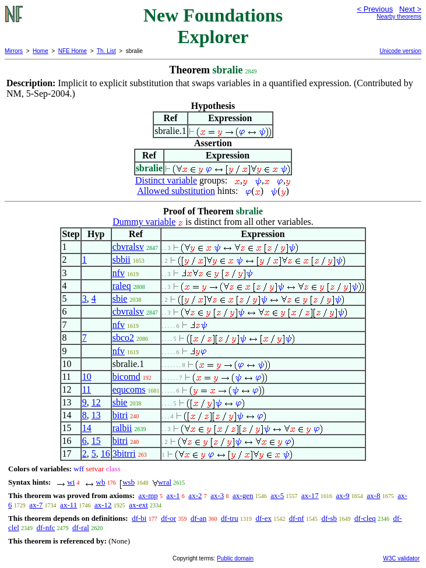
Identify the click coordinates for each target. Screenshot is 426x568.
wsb (128, 482)
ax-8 (373, 495)
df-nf (296, 518)
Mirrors (14, 51)
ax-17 (310, 495)
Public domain (235, 558)
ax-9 (342, 495)
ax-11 (68, 504)
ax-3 (217, 495)
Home (40, 51)
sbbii (121, 259)
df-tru (229, 518)
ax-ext (138, 504)
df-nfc (46, 527)
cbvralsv (128, 247)
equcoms (129, 389)
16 (105, 453)
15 (96, 441)
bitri (120, 415)
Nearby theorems (398, 16)
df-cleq (365, 518)
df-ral (80, 527)
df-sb (329, 518)
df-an (198, 518)
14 (86, 428)
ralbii (122, 428)
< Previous (375, 9)
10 (86, 377)
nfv (118, 273)
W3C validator (401, 558)
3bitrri (124, 453)
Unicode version (400, 51)
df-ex (263, 518)
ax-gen (243, 495)
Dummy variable (143, 222)
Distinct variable (166, 180)
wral (164, 482)
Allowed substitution (176, 191)
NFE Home (72, 51)
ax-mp (148, 495)
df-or (168, 518)
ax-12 (103, 504)
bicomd (126, 377)
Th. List (106, 51)
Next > (410, 9)
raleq (121, 286)
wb (100, 482)
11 (86, 389)
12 (96, 402)
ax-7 (36, 504)
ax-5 (277, 495)
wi (71, 482)
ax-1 (173, 495)
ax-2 (195, 495)
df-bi (139, 518)
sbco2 (123, 338)
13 (96, 415)
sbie (120, 299)
